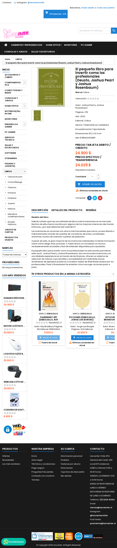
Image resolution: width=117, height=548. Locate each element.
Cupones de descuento (72, 471)
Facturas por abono (70, 463)
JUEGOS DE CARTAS (10, 231)
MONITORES (70, 44)
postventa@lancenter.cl (103, 523)
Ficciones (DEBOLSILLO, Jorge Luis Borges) (82, 318)
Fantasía (12, 198)
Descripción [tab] (40, 210)
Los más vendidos (14, 275)
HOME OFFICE (53, 44)
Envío (34, 456)
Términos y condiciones (43, 463)
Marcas (7, 248)
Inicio (6, 69)
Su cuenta (67, 449)
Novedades (8, 460)
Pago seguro (38, 467)
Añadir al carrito (90, 184)
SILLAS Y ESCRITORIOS (43, 51)
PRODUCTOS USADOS (11, 238)
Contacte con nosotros (43, 475)
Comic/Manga (15, 182)
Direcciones (67, 467)
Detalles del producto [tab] (66, 210)
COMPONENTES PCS (13, 83)
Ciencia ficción (15, 176)
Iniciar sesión (87, 7)
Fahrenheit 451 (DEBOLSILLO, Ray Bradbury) (48, 320)
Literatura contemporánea (16, 215)
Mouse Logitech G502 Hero (15, 326)
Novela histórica (12, 223)
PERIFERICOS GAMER (11, 125)
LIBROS (8, 171)
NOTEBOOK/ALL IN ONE (12, 112)
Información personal (71, 456)
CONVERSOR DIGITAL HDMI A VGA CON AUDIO (15, 410)
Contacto (6, 2)
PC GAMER (86, 44)
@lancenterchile (36, 2)
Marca (78, 92)
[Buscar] (97, 31)
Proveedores (11, 262)
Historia (11, 208)
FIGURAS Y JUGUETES (10, 165)
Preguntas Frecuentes (42, 471)
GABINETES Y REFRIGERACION (26, 44)
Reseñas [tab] (91, 210)
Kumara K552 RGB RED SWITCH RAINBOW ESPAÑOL (15, 298)
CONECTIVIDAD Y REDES (13, 91)
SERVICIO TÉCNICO (9, 138)
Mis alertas (66, 475)
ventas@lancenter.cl (101, 507)
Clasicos (12, 187)
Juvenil (11, 203)
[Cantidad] (92, 177)
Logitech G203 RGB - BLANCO (15, 354)
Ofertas (6, 456)
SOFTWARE (10, 153)
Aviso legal (37, 460)
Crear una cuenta (105, 7)
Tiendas (35, 479)
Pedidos (65, 460)
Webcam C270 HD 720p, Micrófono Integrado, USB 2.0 (15, 382)
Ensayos (12, 192)
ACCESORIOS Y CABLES (12, 76)
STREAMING (11, 158)
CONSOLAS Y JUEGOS (15, 51)
